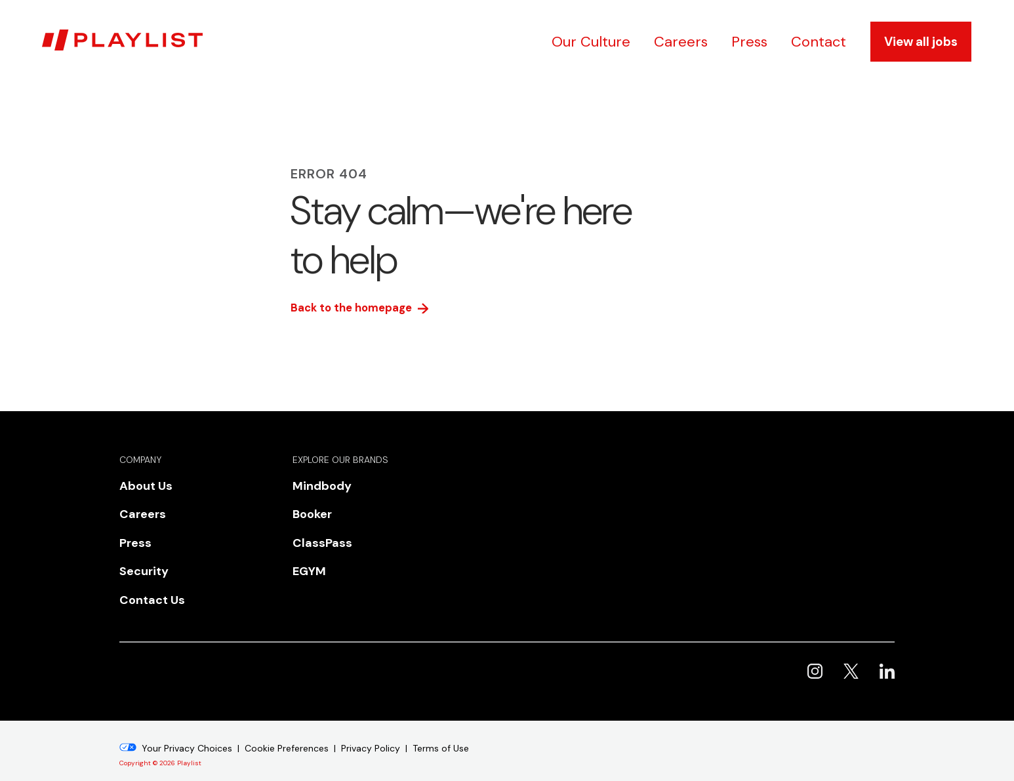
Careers (681, 41)
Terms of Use (441, 729)
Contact (818, 41)
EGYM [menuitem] (305, 559)
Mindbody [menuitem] (316, 486)
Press (749, 41)
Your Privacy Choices (187, 729)
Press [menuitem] (132, 535)
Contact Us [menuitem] (145, 584)
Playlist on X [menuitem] (851, 652)
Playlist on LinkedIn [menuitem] (887, 652)
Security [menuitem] (139, 559)
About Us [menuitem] (141, 486)
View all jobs (921, 41)
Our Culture (591, 41)
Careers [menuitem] (138, 511)
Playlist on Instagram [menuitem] (814, 652)
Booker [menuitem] (309, 511)
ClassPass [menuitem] (316, 535)
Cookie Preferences (287, 729)
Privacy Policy (370, 729)
